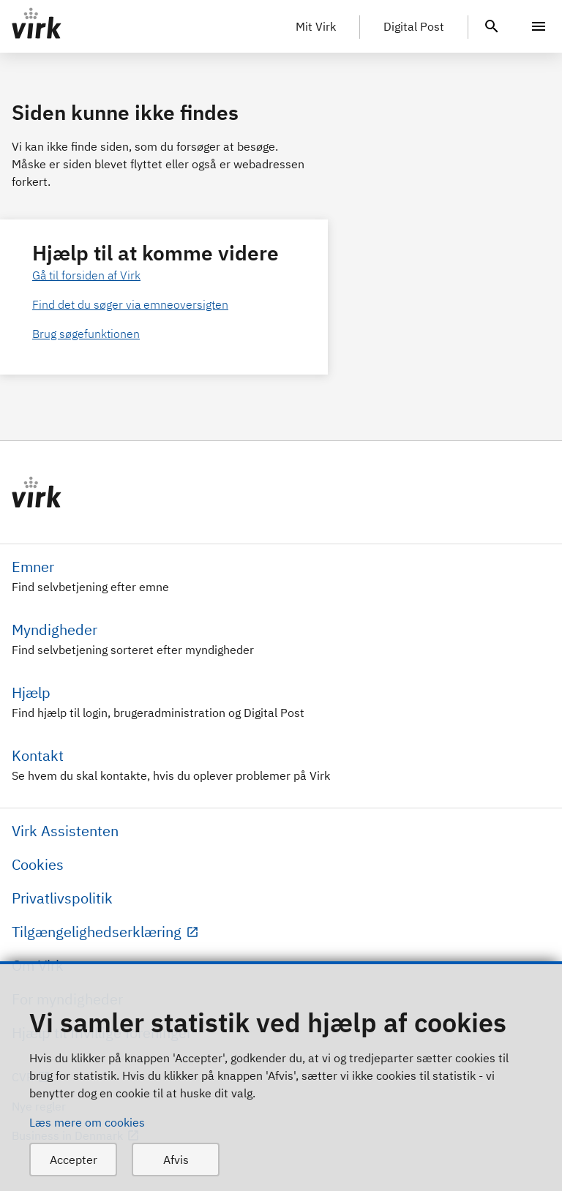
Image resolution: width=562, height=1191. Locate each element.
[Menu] (538, 26)
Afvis (176, 1159)
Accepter (73, 1159)
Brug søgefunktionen (86, 333)
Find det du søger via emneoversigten (130, 304)
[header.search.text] (491, 25)
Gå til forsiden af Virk (86, 275)
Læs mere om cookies (87, 1122)
